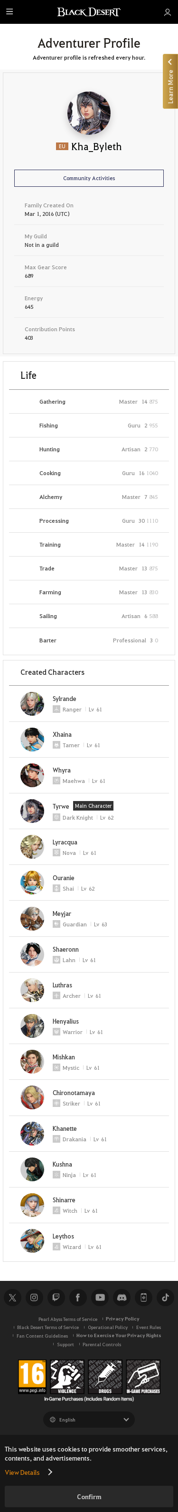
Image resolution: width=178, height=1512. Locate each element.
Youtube (99, 1297)
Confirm (89, 1496)
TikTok (165, 1297)
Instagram (34, 1297)
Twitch (56, 1297)
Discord (121, 1297)
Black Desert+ (143, 1297)
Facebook (77, 1297)
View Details (22, 1472)
